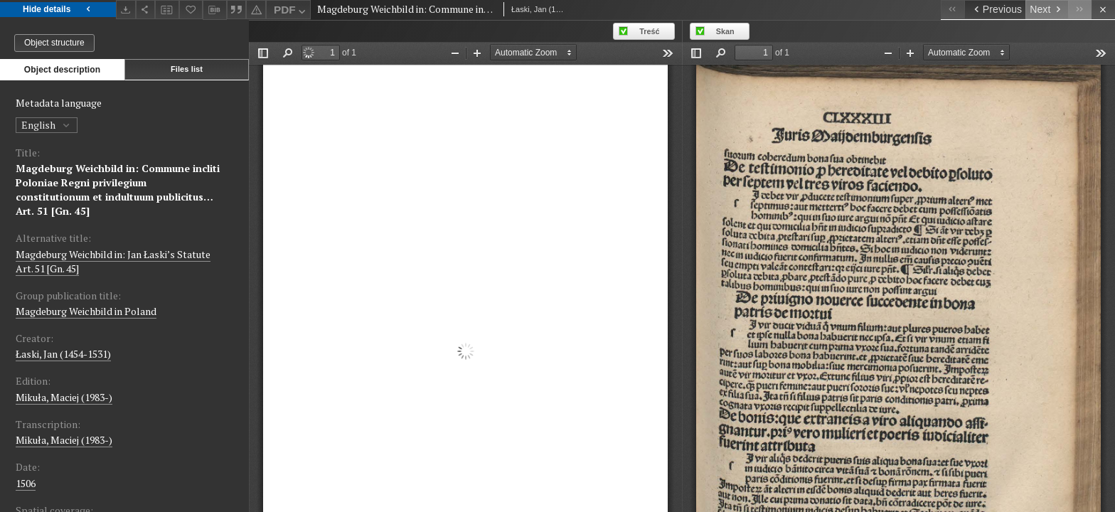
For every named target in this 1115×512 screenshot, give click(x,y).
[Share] (146, 9)
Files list (187, 69)
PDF (291, 12)
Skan (725, 31)
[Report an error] (256, 9)
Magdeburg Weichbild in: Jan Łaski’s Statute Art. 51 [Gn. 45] (113, 261)
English (46, 125)
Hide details (58, 10)
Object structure (54, 43)
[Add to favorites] (191, 9)
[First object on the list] (952, 9)
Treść (649, 31)
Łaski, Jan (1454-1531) (63, 354)
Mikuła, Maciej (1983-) (64, 397)
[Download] (126, 9)
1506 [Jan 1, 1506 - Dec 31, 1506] (26, 483)
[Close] (1103, 9)
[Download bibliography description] (215, 10)
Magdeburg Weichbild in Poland (86, 311)
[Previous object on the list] (994, 9)
